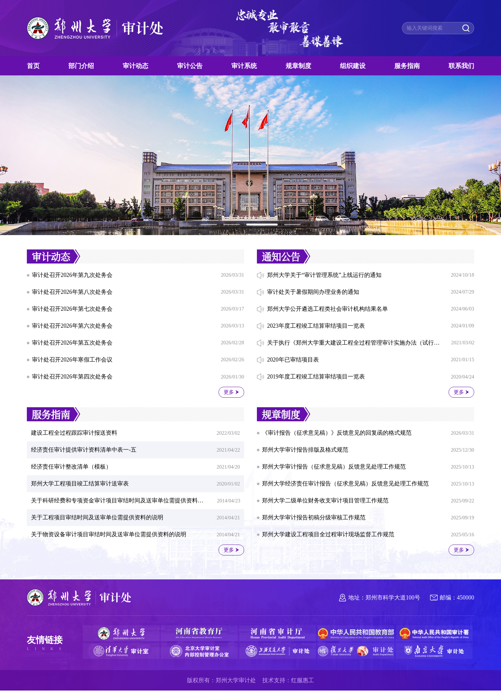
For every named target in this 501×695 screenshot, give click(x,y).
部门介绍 (81, 65)
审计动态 (135, 65)
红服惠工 (302, 685)
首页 (33, 65)
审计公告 (190, 65)
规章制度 (298, 65)
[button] (208, 224)
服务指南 (407, 65)
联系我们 (461, 65)
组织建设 (353, 65)
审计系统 (244, 65)
